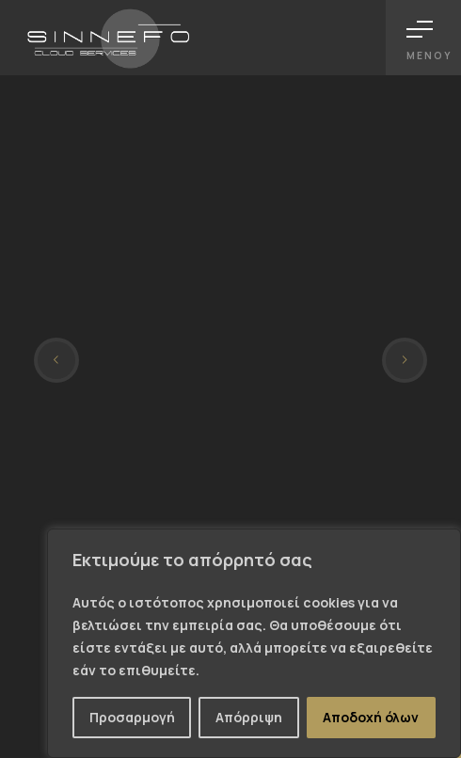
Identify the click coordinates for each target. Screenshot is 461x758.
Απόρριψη (248, 717)
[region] (254, 643)
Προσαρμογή (132, 717)
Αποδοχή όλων (371, 717)
